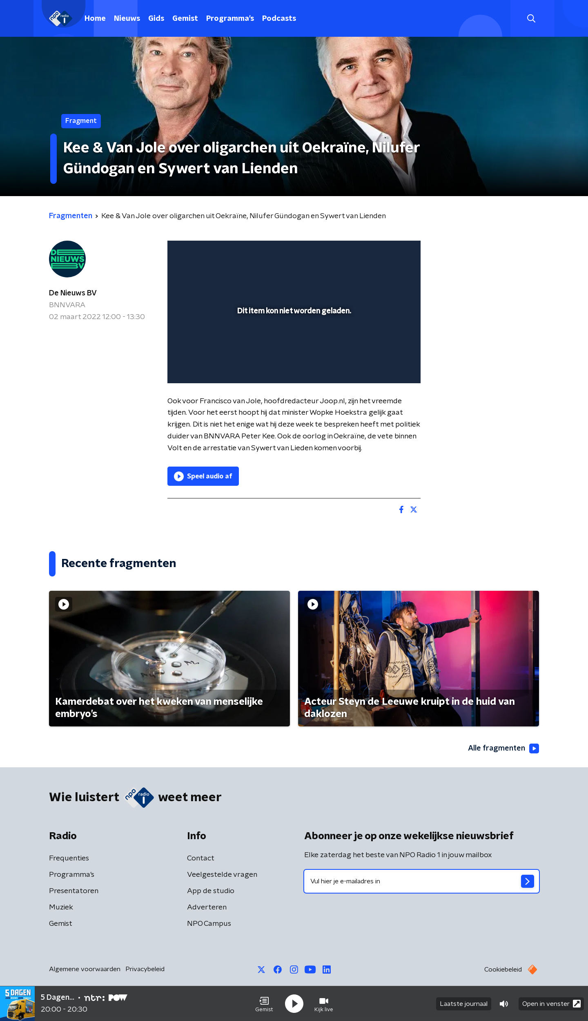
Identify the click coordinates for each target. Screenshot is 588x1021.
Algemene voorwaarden (84, 969)
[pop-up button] (384, 365)
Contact (200, 858)
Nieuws (127, 18)
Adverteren (207, 907)
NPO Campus (209, 923)
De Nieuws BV (73, 293)
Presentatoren (73, 891)
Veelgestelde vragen (222, 874)
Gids (156, 18)
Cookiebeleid (503, 969)
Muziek (61, 907)
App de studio (210, 891)
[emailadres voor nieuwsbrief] (421, 881)
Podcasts (279, 18)
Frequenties (69, 858)
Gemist (185, 18)
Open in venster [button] (551, 1004)
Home (95, 18)
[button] (264, 1004)
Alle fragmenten (503, 748)
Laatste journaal (464, 1004)
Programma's (230, 18)
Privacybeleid (145, 969)
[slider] (293, 343)
